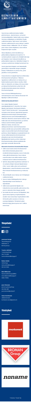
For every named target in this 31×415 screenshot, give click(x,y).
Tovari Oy (18, 398)
